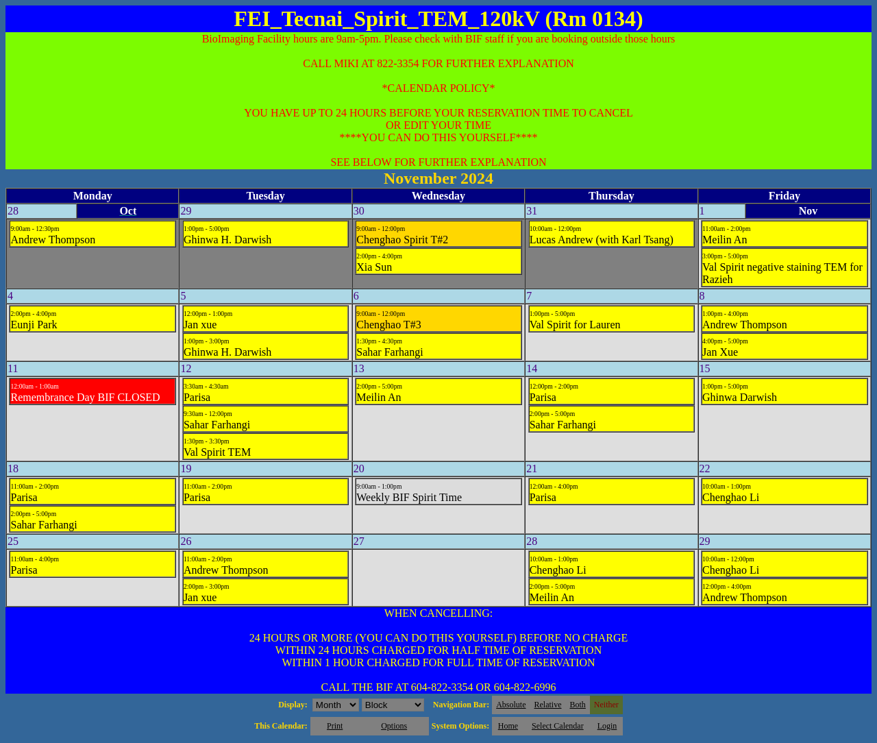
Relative (548, 704)
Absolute (511, 704)
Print (335, 726)
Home (508, 726)
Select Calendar (558, 726)
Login (607, 726)
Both (578, 704)
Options (394, 726)
